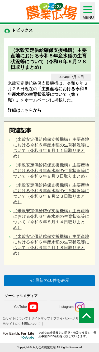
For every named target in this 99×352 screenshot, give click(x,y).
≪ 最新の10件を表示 (49, 280)
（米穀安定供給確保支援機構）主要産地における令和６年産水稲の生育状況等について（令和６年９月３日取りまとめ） (51, 170)
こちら (26, 110)
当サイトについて (15, 318)
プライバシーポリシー (69, 318)
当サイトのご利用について (22, 323)
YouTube (25, 307)
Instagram (71, 307)
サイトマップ (40, 318)
